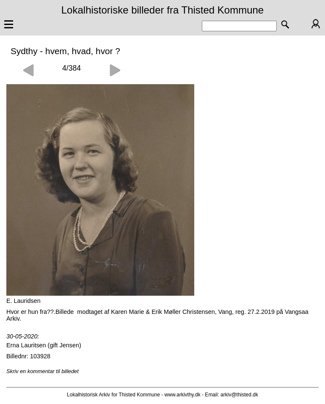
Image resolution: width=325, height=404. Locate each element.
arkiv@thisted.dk (239, 395)
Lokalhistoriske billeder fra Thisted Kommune (162, 10)
